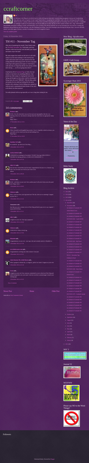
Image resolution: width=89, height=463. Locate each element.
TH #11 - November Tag (73, 255)
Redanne (12, 111)
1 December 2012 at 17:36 (17, 243)
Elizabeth (12, 238)
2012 (67, 200)
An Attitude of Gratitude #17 (74, 252)
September (70, 317)
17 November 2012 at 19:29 (17, 136)
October (69, 314)
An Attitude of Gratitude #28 (74, 216)
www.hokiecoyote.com (16, 249)
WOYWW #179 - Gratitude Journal (76, 294)
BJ (16, 15)
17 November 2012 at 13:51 (17, 122)
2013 (67, 197)
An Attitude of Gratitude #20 (74, 244)
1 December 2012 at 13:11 (17, 211)
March (69, 334)
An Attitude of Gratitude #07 (74, 291)
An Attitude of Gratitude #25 (74, 227)
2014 (67, 194)
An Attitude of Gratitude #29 (74, 213)
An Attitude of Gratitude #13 (74, 272)
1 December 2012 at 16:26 (17, 222)
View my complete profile (10, 31)
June (68, 326)
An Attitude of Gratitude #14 (74, 266)
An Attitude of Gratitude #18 (74, 249)
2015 (67, 191)
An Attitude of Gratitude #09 (74, 285)
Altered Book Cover (72, 210)
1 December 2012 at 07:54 (17, 159)
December (70, 202)
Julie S (12, 217)
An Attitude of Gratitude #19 (74, 247)
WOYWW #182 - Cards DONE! (75, 219)
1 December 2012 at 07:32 (17, 147)
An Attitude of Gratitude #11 (74, 280)
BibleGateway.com (71, 157)
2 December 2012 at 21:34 (17, 265)
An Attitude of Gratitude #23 (74, 233)
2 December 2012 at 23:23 (17, 279)
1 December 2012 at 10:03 (17, 186)
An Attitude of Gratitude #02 (74, 308)
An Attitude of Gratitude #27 (74, 222)
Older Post (56, 291)
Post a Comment (12, 283)
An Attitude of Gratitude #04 (74, 302)
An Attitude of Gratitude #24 (74, 230)
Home (32, 291)
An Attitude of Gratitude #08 (74, 288)
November (70, 205)
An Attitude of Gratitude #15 (74, 263)
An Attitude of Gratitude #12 (74, 277)
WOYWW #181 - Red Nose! (74, 241)
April (68, 331)
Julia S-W (13, 165)
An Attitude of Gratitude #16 (74, 260)
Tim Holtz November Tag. (15, 47)
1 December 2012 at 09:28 (17, 174)
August (69, 320)
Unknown (13, 192)
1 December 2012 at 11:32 (17, 199)
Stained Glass (70, 274)
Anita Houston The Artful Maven (19, 260)
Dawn (11, 127)
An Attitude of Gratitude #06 (74, 297)
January (69, 340)
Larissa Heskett (14, 152)
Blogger (52, 459)
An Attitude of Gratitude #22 (74, 235)
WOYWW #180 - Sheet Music (75, 269)
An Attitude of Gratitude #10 (74, 283)
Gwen (11, 270)
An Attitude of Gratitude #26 (74, 224)
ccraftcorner (18, 8)
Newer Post (8, 291)
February (69, 337)
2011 (67, 344)
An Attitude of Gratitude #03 (74, 305)
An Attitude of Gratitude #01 (74, 310)
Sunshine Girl (14, 142)
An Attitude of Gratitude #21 (74, 238)
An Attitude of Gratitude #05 (74, 299)
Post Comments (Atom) (17, 295)
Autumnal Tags (20, 72)
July (68, 323)
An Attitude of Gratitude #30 (74, 208)
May (68, 329)
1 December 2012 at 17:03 (17, 233)
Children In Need (71, 258)
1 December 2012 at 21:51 (17, 254)
